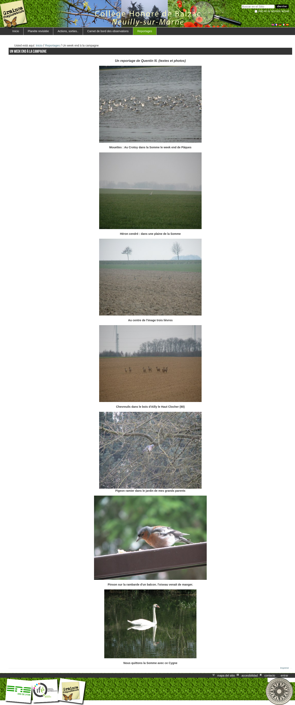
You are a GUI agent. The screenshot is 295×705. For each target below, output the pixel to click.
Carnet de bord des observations (108, 31)
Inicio (15, 31)
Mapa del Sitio (226, 675)
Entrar (284, 675)
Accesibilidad (250, 675)
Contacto (269, 675)
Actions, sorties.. (68, 31)
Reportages (144, 31)
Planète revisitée (38, 31)
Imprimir (284, 667)
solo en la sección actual (273, 11)
